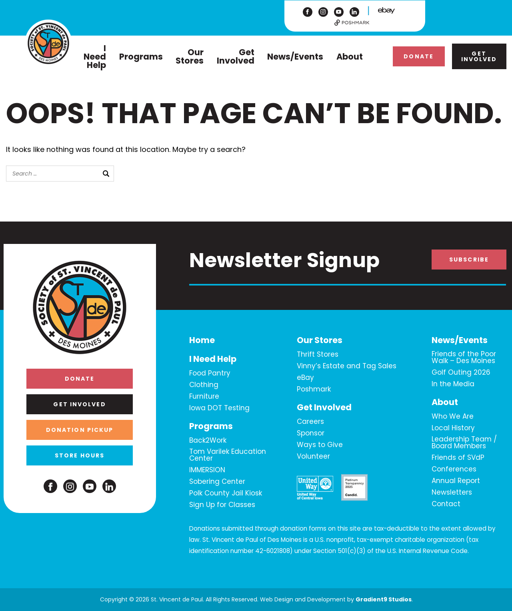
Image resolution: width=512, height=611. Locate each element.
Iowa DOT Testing (219, 408)
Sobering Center (217, 481)
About (349, 56)
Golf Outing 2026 (461, 372)
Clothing (203, 385)
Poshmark (314, 389)
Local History (453, 428)
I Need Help (95, 56)
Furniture (204, 396)
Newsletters (452, 492)
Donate (419, 56)
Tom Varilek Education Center (227, 455)
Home (202, 340)
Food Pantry (209, 373)
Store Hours (79, 455)
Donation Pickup (80, 430)
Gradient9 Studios (384, 599)
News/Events (295, 56)
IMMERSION (207, 470)
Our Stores (190, 56)
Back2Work (207, 440)
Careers (310, 421)
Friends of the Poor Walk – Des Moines (464, 358)
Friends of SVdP (458, 457)
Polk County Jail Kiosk (225, 493)
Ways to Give (320, 445)
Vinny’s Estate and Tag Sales (346, 366)
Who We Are (453, 416)
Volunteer (313, 456)
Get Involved (235, 56)
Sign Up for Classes (222, 505)
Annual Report (456, 481)
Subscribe (469, 260)
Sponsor (310, 433)
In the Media (453, 384)
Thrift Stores (317, 354)
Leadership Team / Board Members (464, 443)
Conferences (454, 469)
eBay (305, 377)
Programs (141, 56)
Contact (446, 504)
